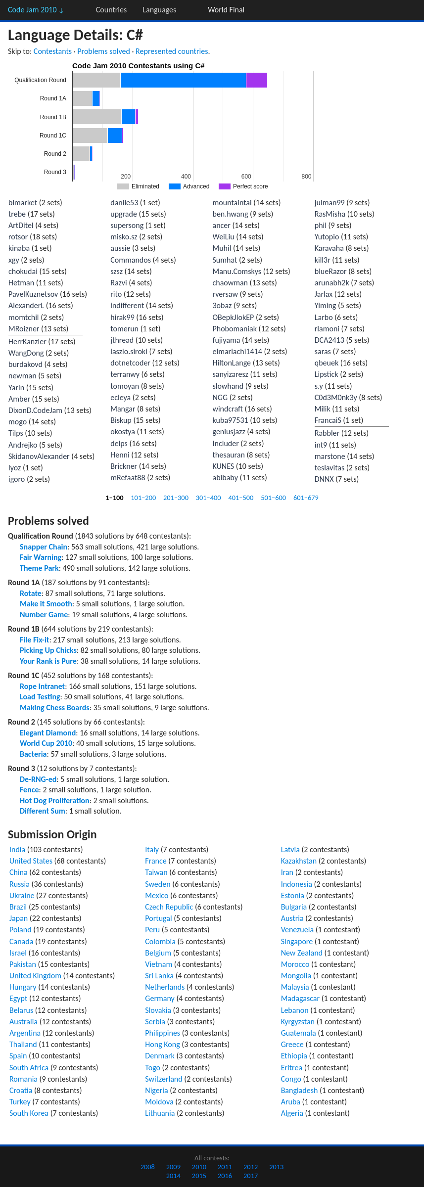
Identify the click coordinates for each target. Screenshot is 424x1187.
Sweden (157, 884)
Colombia (160, 941)
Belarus (21, 1010)
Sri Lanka (159, 975)
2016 (225, 1175)
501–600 (273, 497)
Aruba (290, 1101)
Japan (18, 918)
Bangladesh (299, 1090)
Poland (20, 929)
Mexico (156, 895)
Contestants (53, 51)
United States (30, 861)
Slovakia (158, 1010)
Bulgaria (294, 907)
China (18, 872)
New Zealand (302, 953)
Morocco (295, 964)
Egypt (18, 998)
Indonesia (296, 884)
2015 (199, 1175)
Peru (152, 929)
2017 (250, 1175)
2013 (276, 1166)
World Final (226, 9)
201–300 (175, 497)
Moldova (159, 1101)
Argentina (25, 1033)
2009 (173, 1166)
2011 (225, 1166)
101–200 (143, 497)
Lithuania (160, 1113)
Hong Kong (162, 1044)
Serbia (155, 1021)
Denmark (160, 1055)
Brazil (18, 907)
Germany (159, 998)
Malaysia (295, 987)
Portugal (158, 918)
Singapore (297, 941)
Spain (18, 1055)
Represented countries (172, 51)
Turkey (20, 1101)
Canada (21, 941)
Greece (292, 1044)
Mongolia (296, 975)
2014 (173, 1175)
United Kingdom (35, 975)
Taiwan (156, 872)
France (155, 861)
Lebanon (295, 1010)
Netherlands (165, 987)
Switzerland (163, 1079)
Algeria (292, 1113)
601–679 (306, 497)
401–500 (240, 497)
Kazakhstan (299, 861)
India (17, 849)
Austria (292, 918)
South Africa (28, 1067)
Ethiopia (294, 1055)
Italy (152, 849)
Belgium (158, 953)
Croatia (20, 1090)
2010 (199, 1166)
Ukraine (22, 895)
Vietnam (158, 964)
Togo (152, 1067)
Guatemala (298, 1033)
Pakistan (22, 964)
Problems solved (103, 51)
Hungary (23, 987)
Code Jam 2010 (36, 9)
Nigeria (156, 1090)
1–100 (114, 497)
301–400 (208, 497)
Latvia (290, 849)
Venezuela (297, 929)
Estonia (292, 895)
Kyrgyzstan (298, 1021)
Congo (291, 1079)
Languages (159, 9)
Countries (111, 9)
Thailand (23, 1044)
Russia (19, 884)
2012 (250, 1166)
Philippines (162, 1033)
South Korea (28, 1113)
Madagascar (300, 998)
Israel (18, 953)
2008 (148, 1166)
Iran (287, 872)
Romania (23, 1079)
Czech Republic (169, 907)
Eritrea (291, 1067)
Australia (23, 1021)
